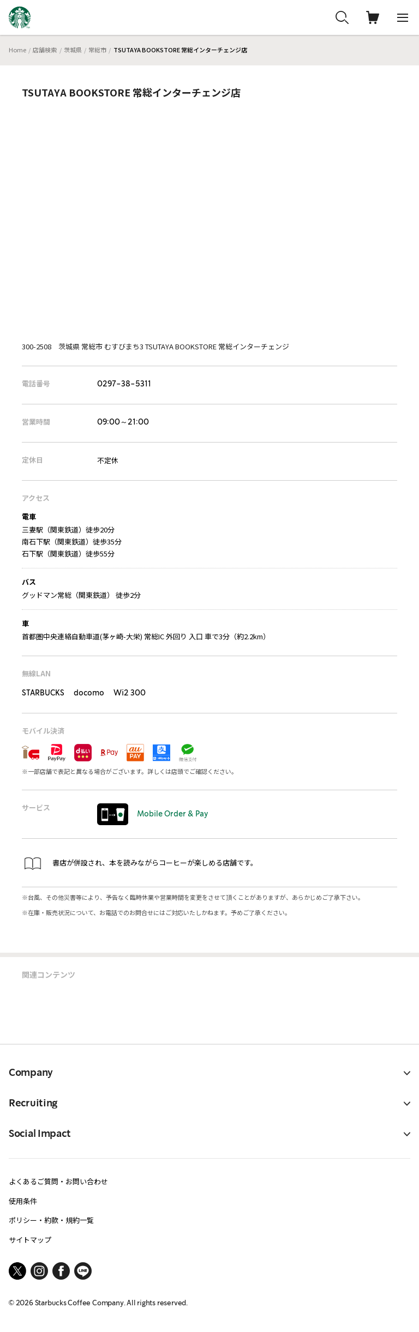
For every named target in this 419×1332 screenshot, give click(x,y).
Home (17, 49)
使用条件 (23, 1201)
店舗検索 (45, 49)
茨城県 (73, 49)
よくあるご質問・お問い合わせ (58, 1181)
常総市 (97, 49)
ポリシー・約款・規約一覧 (51, 1220)
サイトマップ (30, 1239)
